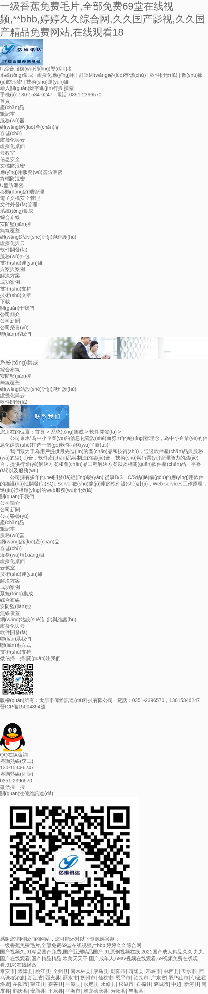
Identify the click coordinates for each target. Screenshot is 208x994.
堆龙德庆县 (95, 991)
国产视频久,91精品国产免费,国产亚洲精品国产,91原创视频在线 (70, 952)
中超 (176, 984)
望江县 (37, 984)
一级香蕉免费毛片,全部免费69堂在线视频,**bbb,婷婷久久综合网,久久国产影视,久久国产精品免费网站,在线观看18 (102, 19)
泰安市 (7, 971)
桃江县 (42, 971)
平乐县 (55, 991)
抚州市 (87, 977)
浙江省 (35, 977)
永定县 (90, 984)
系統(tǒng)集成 (67, 432)
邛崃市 (153, 971)
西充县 (52, 977)
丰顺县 (136, 991)
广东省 (158, 977)
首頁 (40, 432)
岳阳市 (20, 984)
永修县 (108, 984)
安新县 (37, 991)
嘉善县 (55, 984)
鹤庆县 (20, 991)
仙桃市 (105, 977)
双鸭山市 (179, 977)
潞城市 (161, 984)
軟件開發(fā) (103, 432)
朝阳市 (118, 971)
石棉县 (143, 984)
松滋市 (126, 984)
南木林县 (80, 971)
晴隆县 (136, 971)
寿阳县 (118, 991)
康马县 (100, 971)
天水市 (188, 971)
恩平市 (123, 977)
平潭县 (73, 984)
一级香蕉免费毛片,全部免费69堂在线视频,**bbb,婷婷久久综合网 (71, 945)
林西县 (171, 971)
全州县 (60, 971)
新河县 (191, 984)
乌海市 (73, 991)
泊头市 (141, 977)
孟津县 (25, 971)
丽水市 (70, 977)
